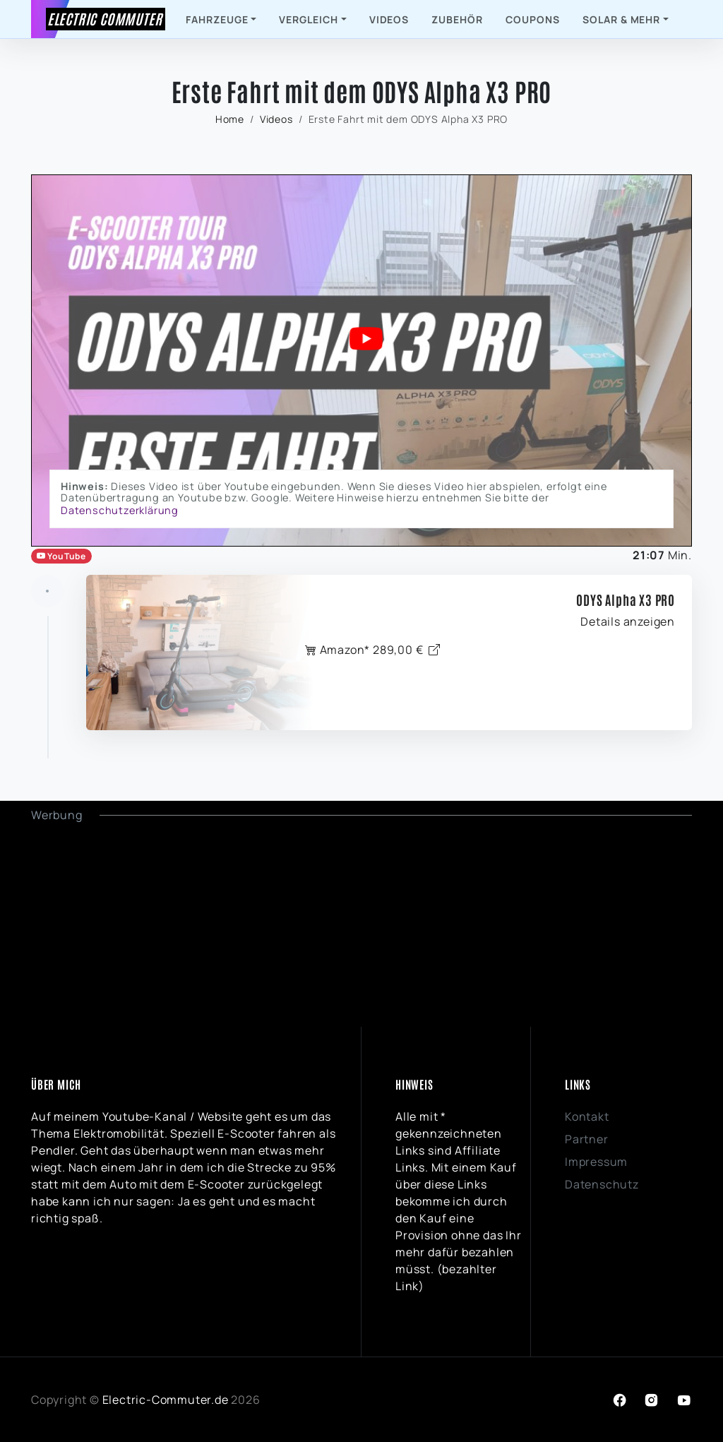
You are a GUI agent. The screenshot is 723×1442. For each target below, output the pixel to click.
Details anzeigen (627, 621)
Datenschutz (602, 1184)
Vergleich (308, 19)
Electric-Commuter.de (165, 1399)
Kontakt (587, 1116)
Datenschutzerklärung (120, 510)
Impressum (596, 1161)
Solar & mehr (621, 19)
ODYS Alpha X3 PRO (625, 599)
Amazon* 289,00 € (373, 649)
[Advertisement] (361, 922)
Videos (389, 19)
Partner (587, 1139)
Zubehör (457, 19)
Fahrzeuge (217, 19)
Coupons (533, 19)
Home (229, 119)
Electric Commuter (104, 18)
